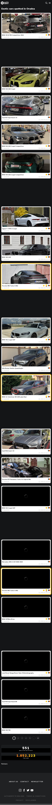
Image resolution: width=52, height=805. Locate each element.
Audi (3, 118)
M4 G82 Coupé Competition (15, 146)
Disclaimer (31, 800)
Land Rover (5, 673)
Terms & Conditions (36, 796)
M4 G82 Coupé (10, 89)
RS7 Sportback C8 (11, 118)
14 (38, 738)
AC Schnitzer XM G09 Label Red (16, 397)
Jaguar (4, 229)
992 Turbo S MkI (13, 286)
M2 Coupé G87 (10, 340)
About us (13, 782)
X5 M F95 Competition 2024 (15, 35)
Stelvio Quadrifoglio (16, 368)
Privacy (19, 800)
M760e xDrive (10, 619)
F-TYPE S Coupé (11, 229)
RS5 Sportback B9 (11, 702)
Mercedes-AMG (7, 562)
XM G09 (8, 257)
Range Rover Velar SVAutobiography (22, 673)
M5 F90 (8, 730)
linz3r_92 (6, 37)
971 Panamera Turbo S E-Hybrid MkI (19, 479)
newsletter (37, 782)
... (33, 738)
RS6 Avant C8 (9, 451)
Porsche (4, 286)
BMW (3, 35)
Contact (24, 782)
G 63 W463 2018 (17, 562)
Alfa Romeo (5, 368)
